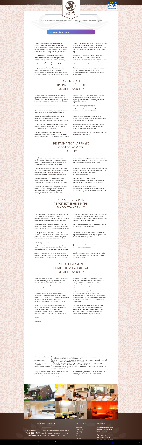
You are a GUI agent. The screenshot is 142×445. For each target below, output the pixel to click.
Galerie (51, 5)
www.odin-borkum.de (106, 437)
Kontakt (107, 5)
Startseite (79, 428)
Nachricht (32, 435)
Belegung (89, 5)
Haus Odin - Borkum (71, 10)
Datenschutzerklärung (106, 442)
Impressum (79, 438)
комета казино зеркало (56, 172)
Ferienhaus (33, 5)
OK (97, 442)
